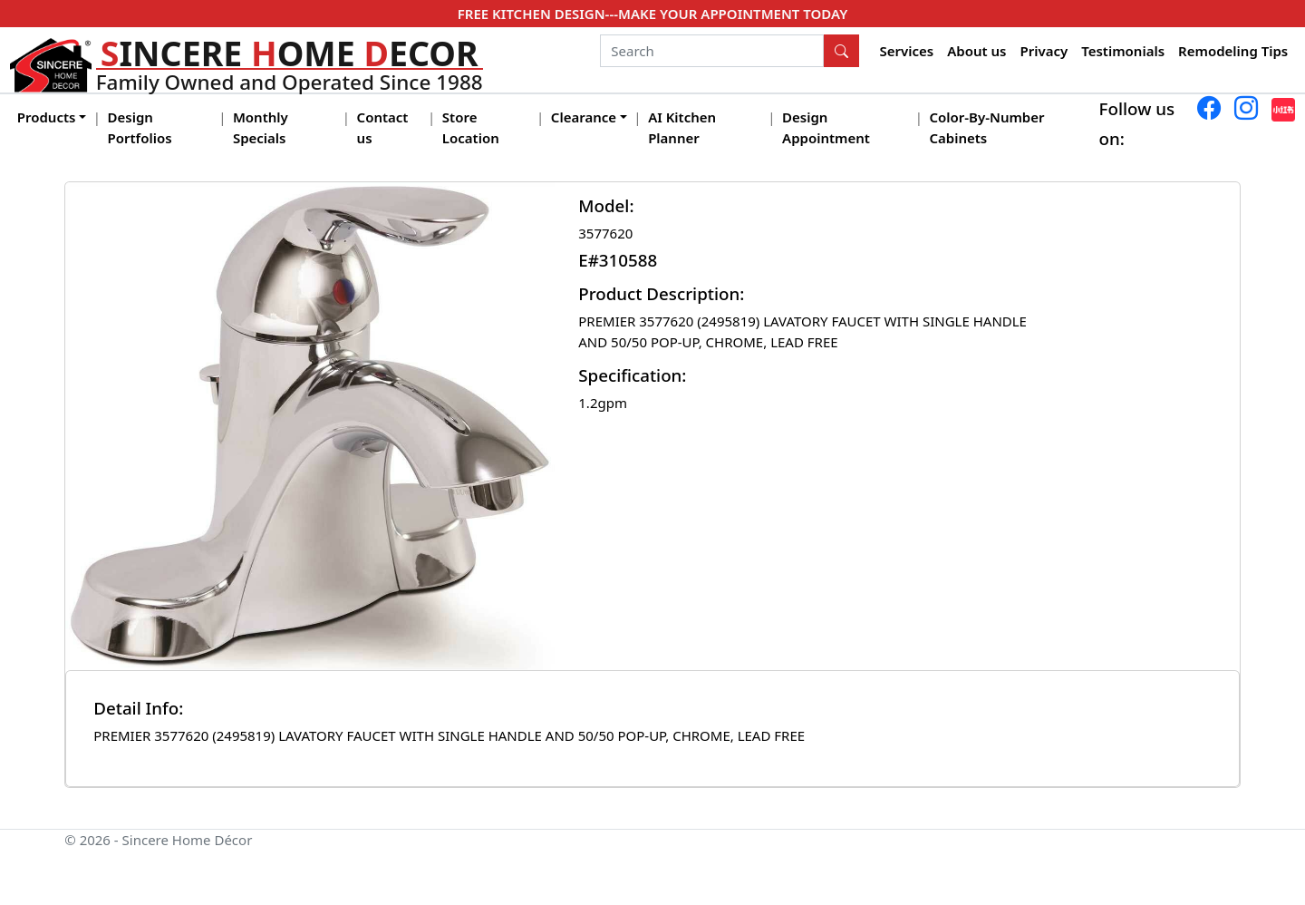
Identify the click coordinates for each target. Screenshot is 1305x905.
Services (907, 51)
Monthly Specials (260, 127)
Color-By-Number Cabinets (986, 127)
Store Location (470, 127)
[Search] (712, 50)
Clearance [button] (583, 117)
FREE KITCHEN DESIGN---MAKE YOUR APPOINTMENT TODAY (652, 14)
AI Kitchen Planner (682, 127)
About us (976, 51)
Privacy (1044, 51)
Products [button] (46, 117)
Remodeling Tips (1233, 51)
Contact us (383, 127)
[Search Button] (842, 50)
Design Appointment (826, 127)
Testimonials (1123, 51)
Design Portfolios (140, 127)
